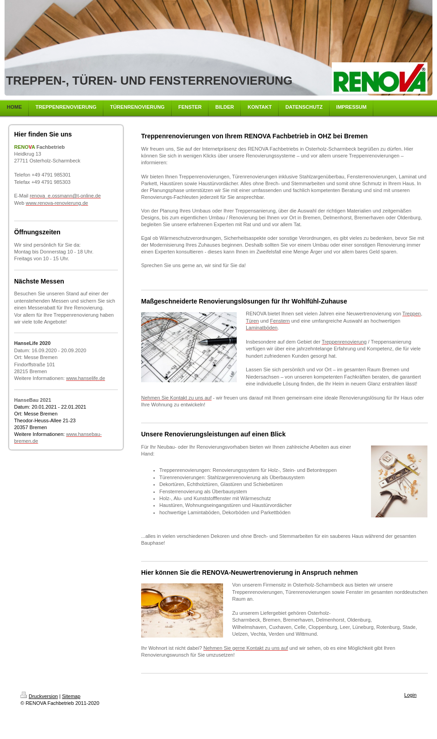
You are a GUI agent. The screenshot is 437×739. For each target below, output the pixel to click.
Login (410, 695)
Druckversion (39, 696)
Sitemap (71, 696)
